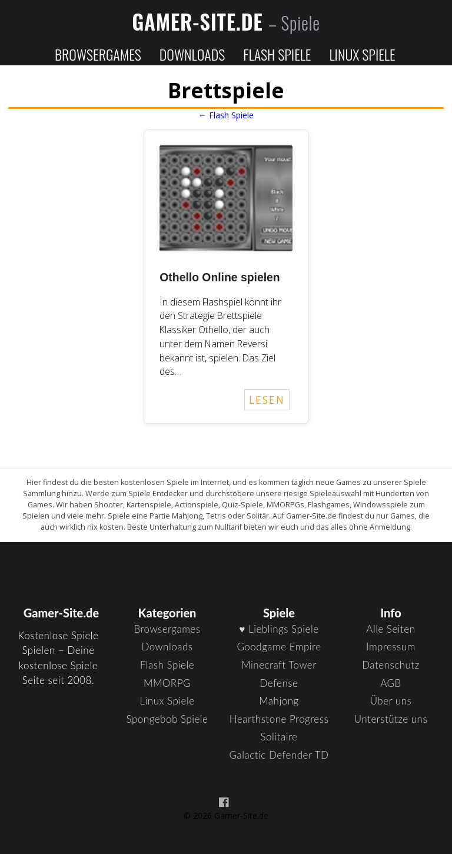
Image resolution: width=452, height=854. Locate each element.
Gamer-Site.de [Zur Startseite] (226, 21)
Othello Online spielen (219, 277)
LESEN (267, 400)
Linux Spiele (362, 54)
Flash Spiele (277, 54)
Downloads (192, 54)
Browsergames (98, 54)
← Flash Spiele (226, 115)
